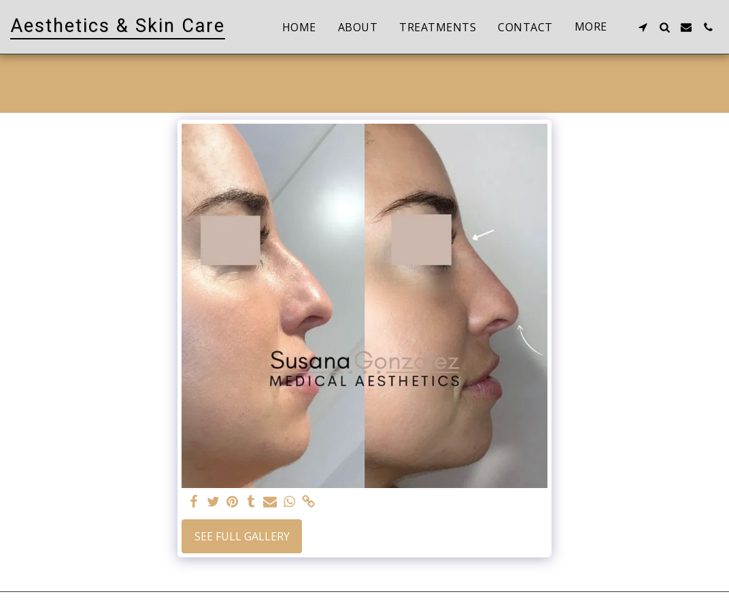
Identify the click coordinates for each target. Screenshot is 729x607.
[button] (642, 27)
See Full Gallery (242, 536)
